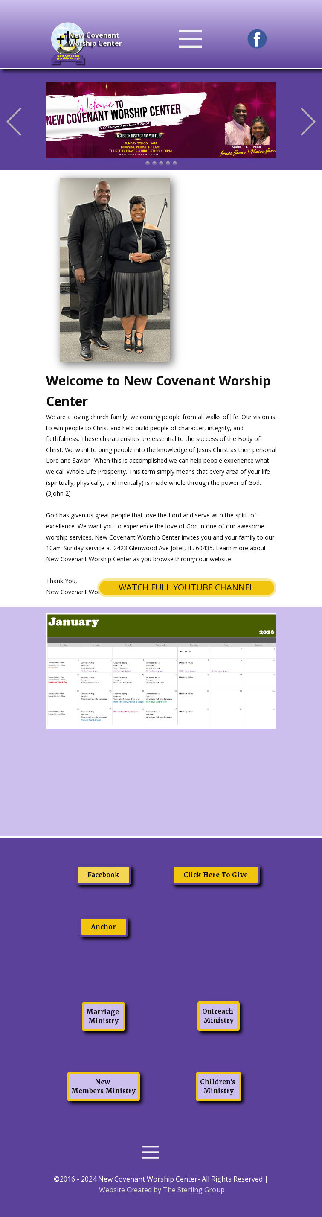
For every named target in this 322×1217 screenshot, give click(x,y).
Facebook (103, 875)
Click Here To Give (215, 875)
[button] (14, 122)
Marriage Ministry (103, 1016)
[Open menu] (205, 39)
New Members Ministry (103, 1086)
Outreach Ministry (218, 1015)
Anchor (103, 927)
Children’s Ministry (218, 1086)
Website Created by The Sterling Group (162, 1189)
